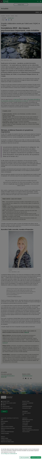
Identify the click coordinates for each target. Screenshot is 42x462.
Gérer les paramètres (24, 457)
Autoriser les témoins (35, 457)
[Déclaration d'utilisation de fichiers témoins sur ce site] (21, 453)
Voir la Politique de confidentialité (8, 453)
